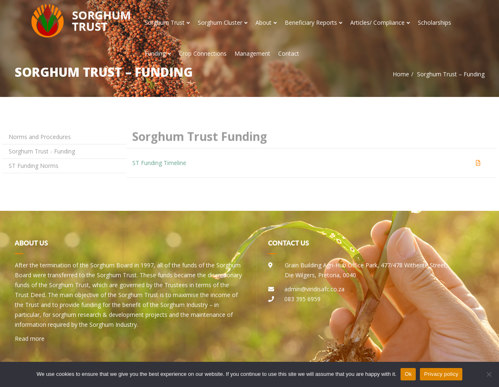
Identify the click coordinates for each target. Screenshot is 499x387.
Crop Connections (203, 53)
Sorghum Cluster (223, 22)
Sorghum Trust (167, 22)
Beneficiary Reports (313, 22)
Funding (158, 53)
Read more (30, 338)
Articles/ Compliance (380, 22)
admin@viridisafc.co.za (314, 289)
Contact (288, 53)
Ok (408, 374)
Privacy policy (441, 374)
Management (252, 53)
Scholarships (434, 22)
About (266, 22)
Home (401, 74)
